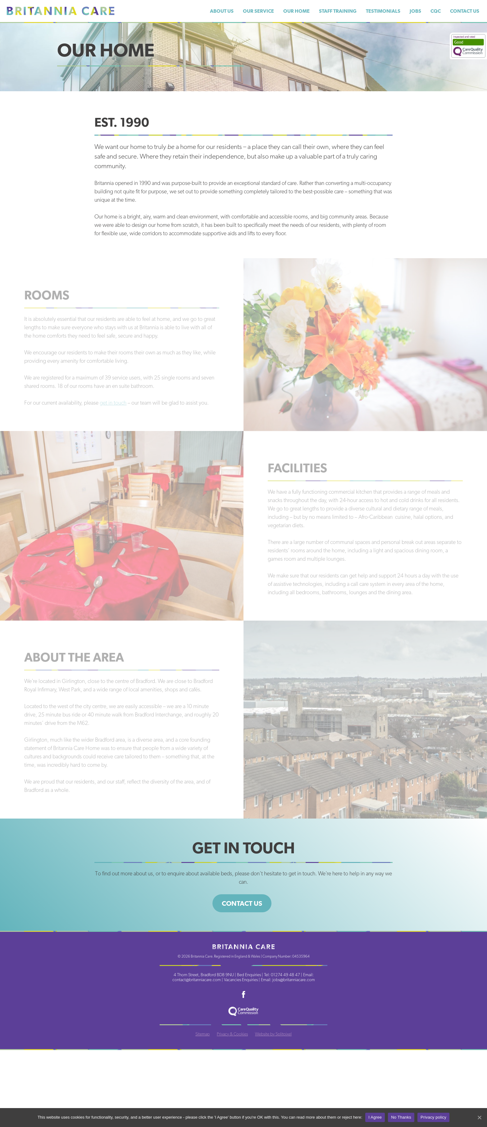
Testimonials (383, 11)
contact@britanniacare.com (196, 979)
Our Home (296, 11)
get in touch (113, 402)
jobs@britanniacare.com (293, 979)
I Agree (375, 1117)
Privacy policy (433, 1117)
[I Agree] (479, 1117)
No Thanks (401, 1117)
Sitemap (202, 1033)
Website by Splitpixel (273, 1033)
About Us (222, 11)
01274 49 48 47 (285, 974)
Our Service (258, 11)
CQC (435, 11)
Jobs (415, 11)
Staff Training (338, 11)
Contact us (242, 903)
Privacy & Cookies (232, 1033)
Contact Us (464, 11)
